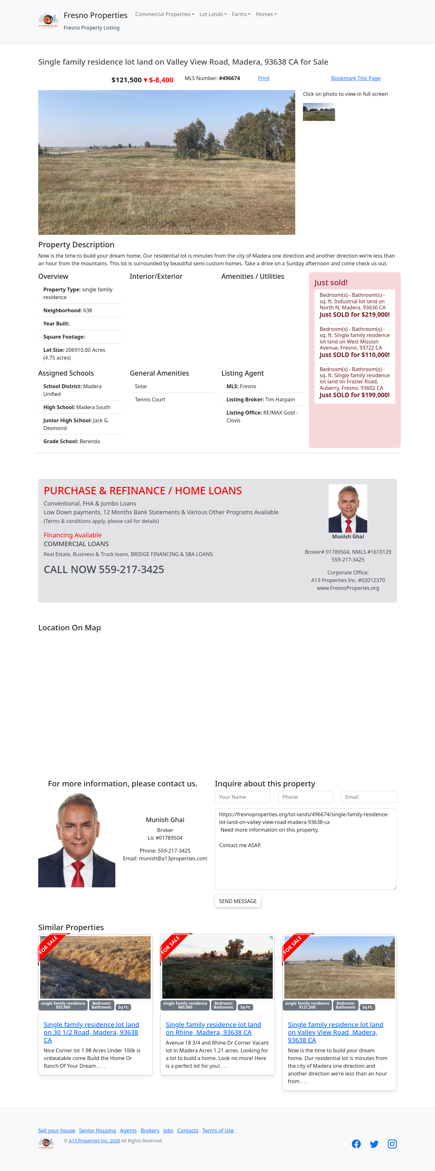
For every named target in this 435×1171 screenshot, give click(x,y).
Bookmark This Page (356, 78)
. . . (102, 1065)
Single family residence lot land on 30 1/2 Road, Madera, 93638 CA (91, 1032)
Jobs (168, 1130)
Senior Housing (97, 1130)
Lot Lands (211, 14)
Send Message (238, 901)
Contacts (188, 1130)
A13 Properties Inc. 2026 (94, 1141)
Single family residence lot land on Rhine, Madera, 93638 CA (213, 1028)
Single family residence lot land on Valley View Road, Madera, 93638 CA (335, 1032)
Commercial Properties (163, 14)
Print (264, 78)
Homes (264, 14)
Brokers (150, 1130)
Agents (128, 1130)
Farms (239, 14)
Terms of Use (218, 1130)
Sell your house (56, 1130)
